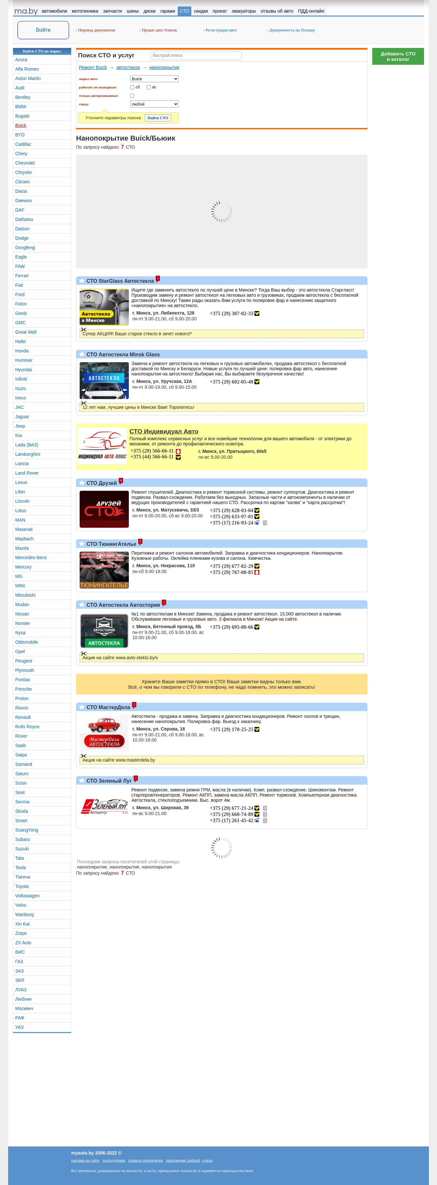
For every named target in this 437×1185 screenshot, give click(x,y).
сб (138, 87)
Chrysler (23, 172)
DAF (19, 210)
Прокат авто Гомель (158, 30)
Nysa (20, 632)
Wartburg (24, 914)
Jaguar (22, 416)
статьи (207, 1160)
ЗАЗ (19, 970)
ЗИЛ (19, 980)
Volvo (20, 905)
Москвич (24, 1008)
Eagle (21, 256)
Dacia (21, 191)
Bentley (22, 97)
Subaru (22, 839)
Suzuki (22, 848)
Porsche (23, 689)
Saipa (21, 754)
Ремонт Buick (93, 67)
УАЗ (19, 1027)
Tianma (22, 877)
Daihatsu (24, 219)
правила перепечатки (145, 1160)
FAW (20, 266)
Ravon (21, 707)
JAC (19, 407)
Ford (20, 294)
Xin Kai (22, 923)
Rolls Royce (27, 726)
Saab (20, 745)
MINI (20, 585)
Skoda (21, 811)
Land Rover (27, 473)
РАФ (19, 1017)
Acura (21, 59)
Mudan (22, 604)
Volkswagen (27, 895)
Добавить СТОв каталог (398, 56)
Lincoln (22, 501)
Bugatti (22, 116)
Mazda (22, 548)
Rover (21, 736)
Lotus (20, 510)
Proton (21, 698)
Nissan (22, 613)
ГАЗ (19, 961)
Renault (23, 717)
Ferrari (21, 275)
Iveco (20, 397)
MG (19, 576)
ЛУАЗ (21, 989)
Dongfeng (25, 247)
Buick (20, 125)
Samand (23, 764)
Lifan (20, 491)
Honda (21, 350)
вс (154, 87)
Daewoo (23, 200)
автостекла (128, 67)
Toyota (21, 886)
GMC (20, 322)
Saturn (21, 773)
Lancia (21, 463)
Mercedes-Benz (31, 557)
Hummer (24, 360)
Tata (19, 858)
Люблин (23, 999)
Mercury (23, 566)
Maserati (24, 529)
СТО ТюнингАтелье (110, 544)
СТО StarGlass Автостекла (119, 281)
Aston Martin (28, 78)
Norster (22, 623)
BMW (20, 106)
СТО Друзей (101, 483)
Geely (21, 313)
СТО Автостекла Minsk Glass (122, 354)
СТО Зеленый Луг (108, 781)
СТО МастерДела (107, 707)
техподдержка (113, 1160)
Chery (21, 153)
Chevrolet (25, 163)
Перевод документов (95, 30)
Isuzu (20, 388)
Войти (43, 30)
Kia (18, 435)
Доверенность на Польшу (291, 30)
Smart (21, 820)
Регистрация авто (220, 30)
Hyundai (23, 369)
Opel (20, 651)
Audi (19, 87)
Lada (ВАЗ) (26, 444)
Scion (21, 783)
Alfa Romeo (27, 69)
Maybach (24, 538)
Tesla (20, 867)
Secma (22, 801)
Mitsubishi (25, 595)
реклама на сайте (85, 1160)
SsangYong (26, 830)
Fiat (19, 285)
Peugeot (23, 660)
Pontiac (22, 679)
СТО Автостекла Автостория (122, 605)
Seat (20, 792)
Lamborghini (27, 454)
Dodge (21, 238)
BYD (20, 134)
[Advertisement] (398, 165)
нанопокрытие (164, 67)
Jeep (20, 426)
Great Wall (26, 332)
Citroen (22, 181)
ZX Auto (23, 942)
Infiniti (21, 379)
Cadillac (23, 144)
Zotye (21, 933)
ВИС (20, 952)
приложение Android (183, 1160)
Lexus (21, 482)
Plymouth (24, 670)
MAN (20, 520)
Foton (21, 303)
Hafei (20, 341)
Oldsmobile (26, 642)
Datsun (22, 228)
